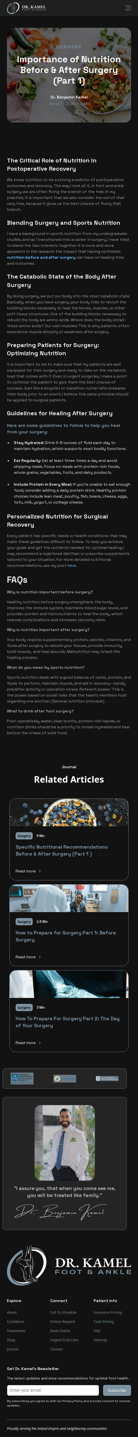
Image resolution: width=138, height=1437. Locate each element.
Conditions (16, 1321)
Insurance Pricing (108, 1312)
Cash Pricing (104, 1321)
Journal (13, 1349)
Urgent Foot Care (64, 1340)
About (12, 1312)
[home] (26, 7)
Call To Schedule (63, 1312)
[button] (125, 8)
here (71, 565)
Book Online (60, 1330)
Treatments (16, 1330)
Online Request (62, 1321)
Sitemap (100, 1340)
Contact (56, 1349)
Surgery (69, 47)
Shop (11, 1340)
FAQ (97, 1330)
